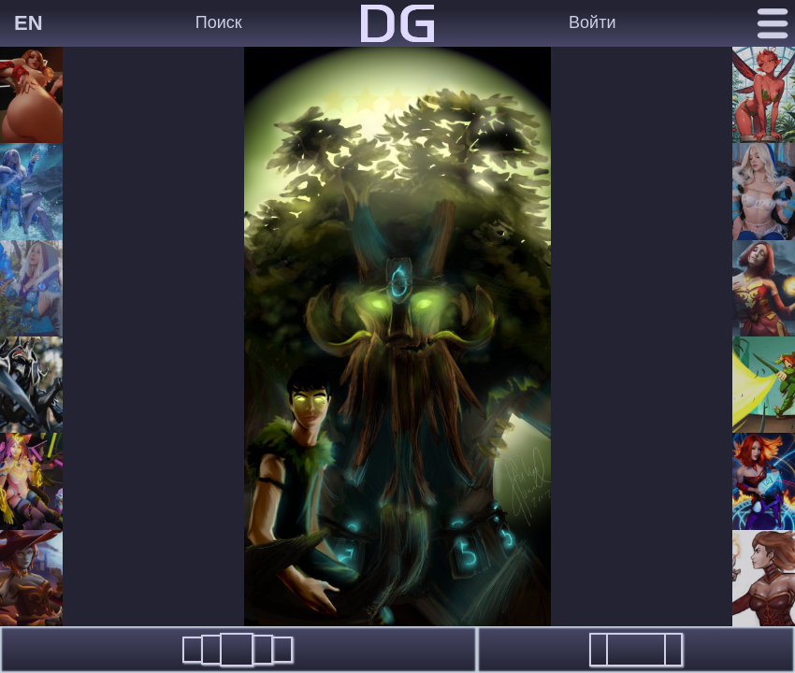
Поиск (218, 22)
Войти (592, 22)
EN (28, 23)
